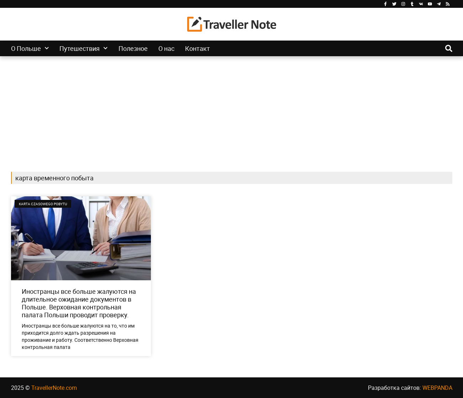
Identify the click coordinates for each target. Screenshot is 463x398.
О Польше (30, 48)
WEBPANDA (437, 388)
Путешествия (83, 48)
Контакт (197, 48)
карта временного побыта (54, 178)
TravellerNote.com (54, 388)
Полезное (133, 48)
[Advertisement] (231, 109)
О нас (166, 48)
